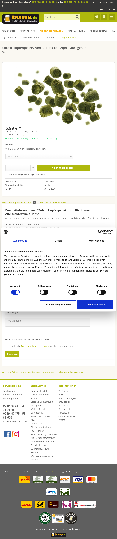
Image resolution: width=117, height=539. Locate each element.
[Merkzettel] (97, 17)
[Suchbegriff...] (62, 17)
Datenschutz (37, 412)
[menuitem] (62, 18)
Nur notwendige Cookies (57, 304)
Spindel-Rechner (39, 445)
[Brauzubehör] (98, 31)
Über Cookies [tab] (96, 240)
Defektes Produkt (39, 391)
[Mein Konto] (104, 17)
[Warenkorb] (112, 17)
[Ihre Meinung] (47, 322)
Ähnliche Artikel (10, 371)
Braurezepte (64, 409)
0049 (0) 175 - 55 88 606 (76, 1)
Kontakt (35, 398)
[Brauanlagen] (76, 31)
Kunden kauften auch (30, 371)
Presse (61, 419)
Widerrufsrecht (38, 409)
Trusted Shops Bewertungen (51, 202)
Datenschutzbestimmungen (35, 346)
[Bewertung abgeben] (47, 312)
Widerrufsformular (40, 416)
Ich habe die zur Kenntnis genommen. (42, 346)
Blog (60, 394)
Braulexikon (64, 401)
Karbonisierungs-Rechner (44, 434)
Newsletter (64, 412)
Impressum (36, 423)
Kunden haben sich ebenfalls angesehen (63, 371)
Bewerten (38, 174)
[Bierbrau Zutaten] (51, 31)
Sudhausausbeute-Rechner (40, 450)
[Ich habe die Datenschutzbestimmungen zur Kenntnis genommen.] (6, 346)
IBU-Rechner (37, 430)
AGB (33, 419)
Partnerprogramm (40, 394)
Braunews (63, 405)
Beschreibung (9, 202)
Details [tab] (58, 240)
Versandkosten (52, 472)
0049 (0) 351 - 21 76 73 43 (45, 1)
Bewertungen (27, 202)
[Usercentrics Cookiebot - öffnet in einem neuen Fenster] (100, 232)
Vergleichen (13, 174)
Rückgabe (36, 405)
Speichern (12, 353)
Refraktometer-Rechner (43, 441)
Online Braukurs (66, 416)
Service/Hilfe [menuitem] (106, 10)
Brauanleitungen (67, 398)
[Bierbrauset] (27, 31)
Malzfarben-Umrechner (43, 437)
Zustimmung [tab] (20, 240)
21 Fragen (63, 391)
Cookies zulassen (95, 304)
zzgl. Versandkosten (29, 134)
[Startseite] (10, 31)
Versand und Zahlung (42, 401)
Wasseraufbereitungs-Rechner (42, 457)
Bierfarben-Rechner (41, 427)
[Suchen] (77, 17)
